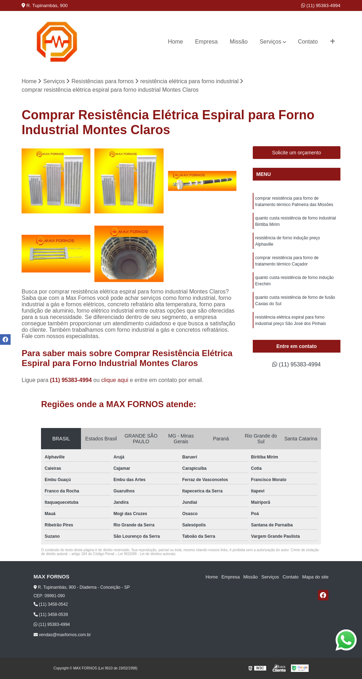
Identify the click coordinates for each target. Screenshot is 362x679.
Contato (308, 42)
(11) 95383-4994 (320, 5)
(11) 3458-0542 (51, 604)
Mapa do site (315, 577)
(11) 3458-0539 (51, 614)
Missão (239, 42)
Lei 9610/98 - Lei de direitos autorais (146, 554)
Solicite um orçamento (296, 152)
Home (175, 42)
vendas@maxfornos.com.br (62, 634)
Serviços (270, 42)
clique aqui (114, 380)
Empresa (206, 42)
